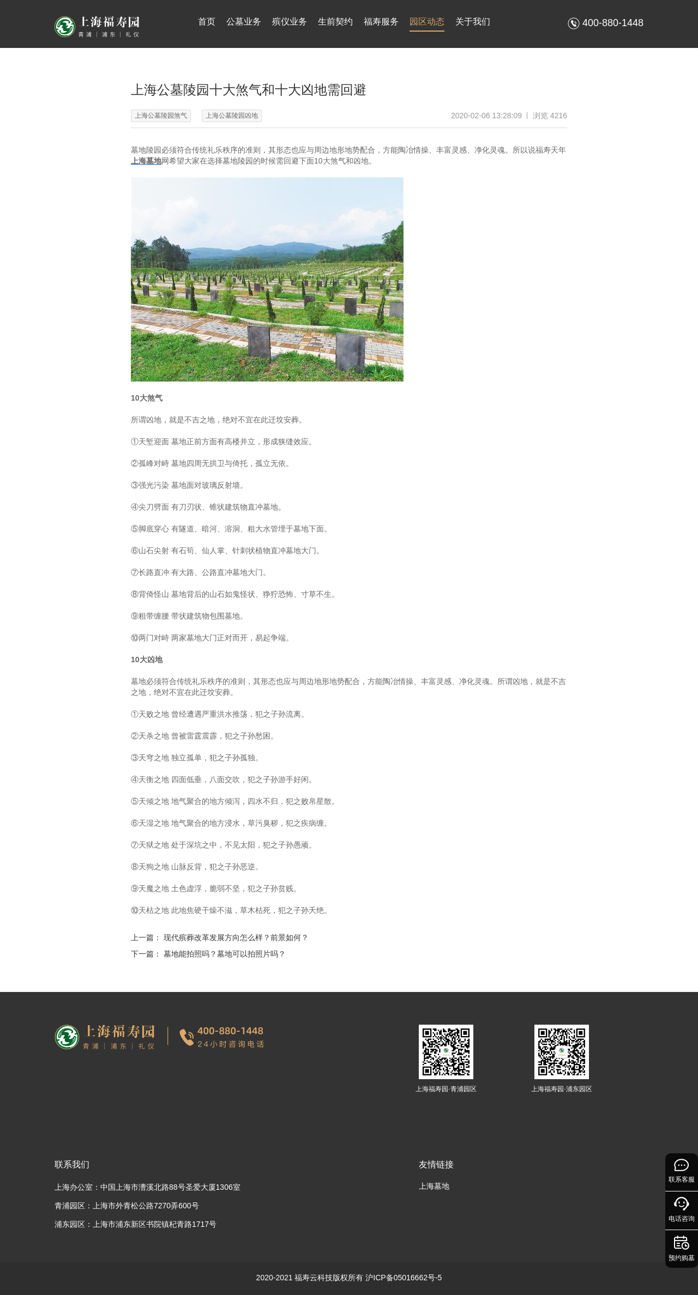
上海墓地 (434, 1186)
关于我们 (472, 21)
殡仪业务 (289, 21)
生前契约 (335, 21)
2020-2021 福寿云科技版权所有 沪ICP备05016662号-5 (349, 1277)
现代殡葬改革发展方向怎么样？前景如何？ (236, 937)
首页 (206, 21)
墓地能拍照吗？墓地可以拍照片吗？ (225, 953)
